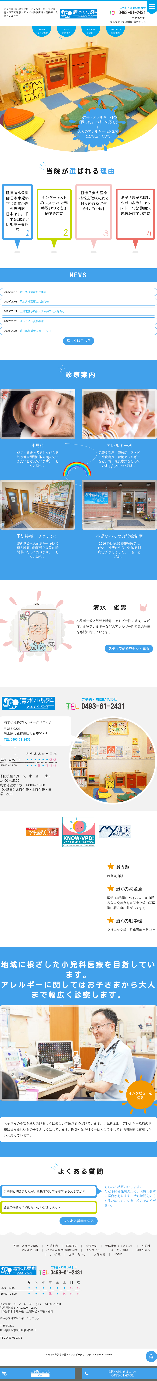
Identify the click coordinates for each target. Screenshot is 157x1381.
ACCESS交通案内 (91, 31)
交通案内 (52, 1245)
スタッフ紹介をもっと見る (128, 648)
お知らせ (99, 1254)
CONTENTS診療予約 (115, 31)
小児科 (146, 1245)
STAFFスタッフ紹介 (42, 31)
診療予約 (91, 1245)
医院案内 (72, 1245)
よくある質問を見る (78, 1221)
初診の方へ (143, 1249)
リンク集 (55, 1254)
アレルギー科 (29, 1249)
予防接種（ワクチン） (119, 1245)
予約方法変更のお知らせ (34, 301)
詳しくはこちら (78, 340)
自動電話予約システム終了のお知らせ (42, 311)
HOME (118, 1254)
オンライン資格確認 (32, 321)
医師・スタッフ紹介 (26, 1245)
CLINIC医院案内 (66, 31)
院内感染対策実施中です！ (36, 330)
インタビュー (94, 1249)
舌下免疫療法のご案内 (33, 291)
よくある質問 (119, 1249)
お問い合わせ (77, 1254)
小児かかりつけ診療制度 (62, 1249)
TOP (151, 1357)
